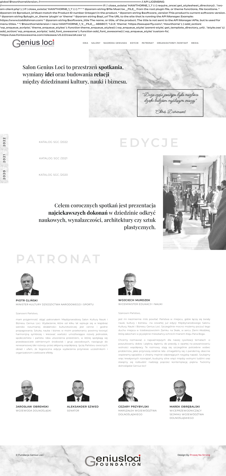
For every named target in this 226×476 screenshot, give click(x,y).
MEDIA (195, 43)
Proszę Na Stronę (200, 455)
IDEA (85, 43)
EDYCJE (134, 43)
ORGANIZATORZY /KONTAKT (172, 43)
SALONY (95, 43)
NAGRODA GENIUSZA (115, 43)
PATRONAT (148, 43)
